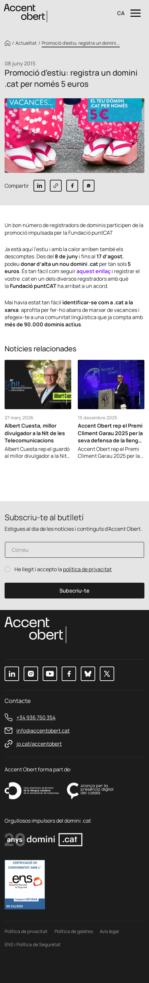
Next (137, 473)
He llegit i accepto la (63, 569)
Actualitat (26, 43)
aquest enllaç (93, 271)
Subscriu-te (74, 590)
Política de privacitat (26, 931)
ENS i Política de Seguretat (33, 944)
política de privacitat (87, 569)
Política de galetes (73, 931)
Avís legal (109, 931)
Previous (119, 473)
